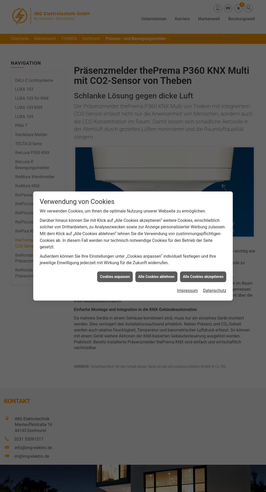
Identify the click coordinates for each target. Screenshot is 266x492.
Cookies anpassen (115, 271)
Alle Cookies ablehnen (156, 271)
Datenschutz (214, 284)
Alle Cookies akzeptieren (203, 271)
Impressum (187, 284)
